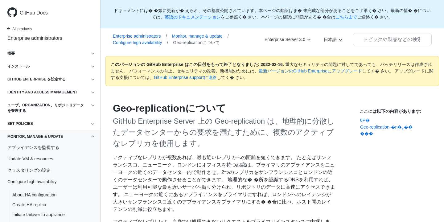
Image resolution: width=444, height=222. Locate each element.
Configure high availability (140, 42)
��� (366, 133)
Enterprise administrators (34, 38)
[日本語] (333, 39)
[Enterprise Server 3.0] (288, 39)
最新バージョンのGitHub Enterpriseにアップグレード (310, 70)
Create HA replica (29, 204)
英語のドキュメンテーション (193, 16)
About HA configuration (34, 194)
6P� (365, 120)
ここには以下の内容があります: (390, 111)
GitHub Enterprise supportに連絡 (185, 77)
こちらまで (346, 16)
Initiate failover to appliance (38, 214)
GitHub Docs (34, 12)
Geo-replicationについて (196, 42)
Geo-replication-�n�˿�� (386, 127)
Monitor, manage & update (200, 36)
